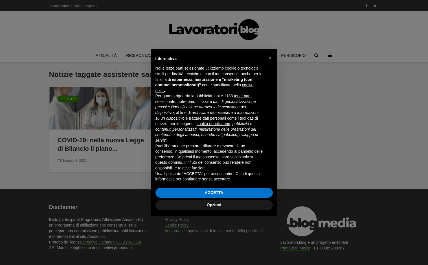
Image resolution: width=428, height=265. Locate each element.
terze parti (242, 96)
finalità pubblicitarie (213, 123)
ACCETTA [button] (214, 192)
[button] (270, 58)
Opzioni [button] (214, 204)
